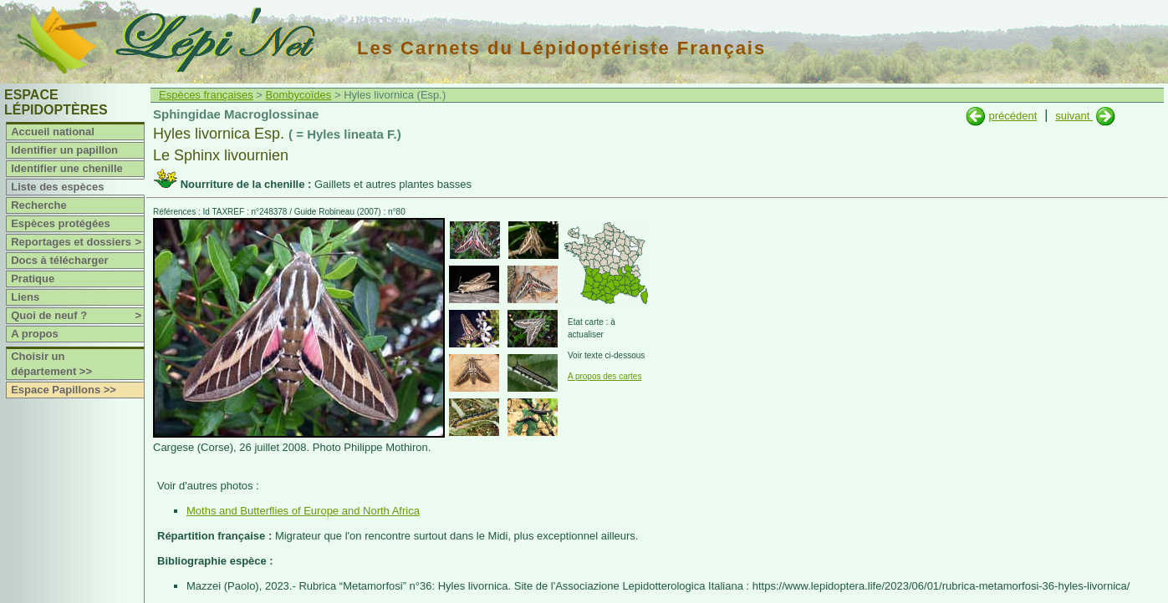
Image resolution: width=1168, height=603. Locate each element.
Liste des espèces (57, 186)
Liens (25, 297)
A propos (35, 333)
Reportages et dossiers (77, 242)
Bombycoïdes (299, 95)
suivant (1074, 115)
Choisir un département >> (51, 364)
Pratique (32, 278)
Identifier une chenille (67, 168)
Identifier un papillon (64, 150)
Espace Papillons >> (63, 389)
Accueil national (52, 131)
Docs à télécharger (59, 260)
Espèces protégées (60, 223)
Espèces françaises (206, 95)
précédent (1012, 115)
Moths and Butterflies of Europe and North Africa (303, 510)
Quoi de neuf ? (77, 315)
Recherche (38, 205)
